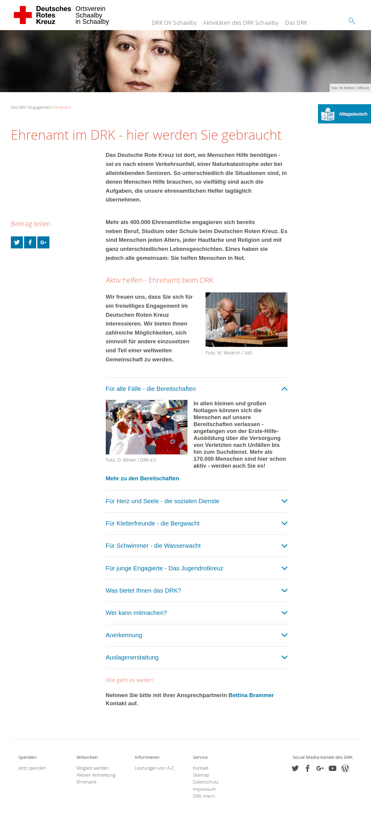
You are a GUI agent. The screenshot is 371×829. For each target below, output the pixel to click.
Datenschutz (206, 782)
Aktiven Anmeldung (96, 775)
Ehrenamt (62, 107)
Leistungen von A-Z (154, 768)
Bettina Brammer (251, 695)
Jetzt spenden (32, 768)
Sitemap (201, 775)
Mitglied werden (93, 768)
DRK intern (204, 796)
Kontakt (201, 768)
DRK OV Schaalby (174, 22)
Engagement (40, 107)
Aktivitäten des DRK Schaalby (240, 22)
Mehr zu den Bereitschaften (142, 478)
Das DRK (296, 22)
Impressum (204, 789)
